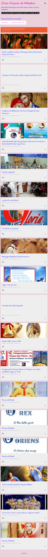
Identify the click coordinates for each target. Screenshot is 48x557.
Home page (4, 22)
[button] (45, 60)
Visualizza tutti (6, 30)
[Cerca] (42, 3)
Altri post (24, 553)
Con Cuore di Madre (18, 3)
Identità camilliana (17, 22)
